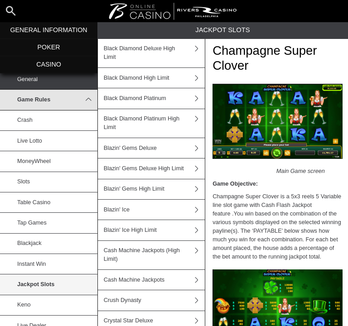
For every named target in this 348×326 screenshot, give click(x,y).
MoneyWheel (34, 161)
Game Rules (57, 100)
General (27, 79)
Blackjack (29, 243)
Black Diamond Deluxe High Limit (154, 53)
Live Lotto (29, 141)
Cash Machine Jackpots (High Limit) (154, 255)
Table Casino (33, 202)
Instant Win (31, 264)
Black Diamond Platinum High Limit (154, 123)
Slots (23, 181)
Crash (25, 120)
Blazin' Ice (154, 210)
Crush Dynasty (154, 300)
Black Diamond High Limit (154, 78)
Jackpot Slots (35, 284)
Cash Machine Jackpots (154, 280)
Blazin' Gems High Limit (154, 189)
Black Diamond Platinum (154, 98)
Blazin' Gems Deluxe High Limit (154, 168)
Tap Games (32, 223)
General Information (48, 30)
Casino (48, 64)
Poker (49, 47)
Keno (24, 305)
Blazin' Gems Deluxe (154, 148)
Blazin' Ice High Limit (154, 230)
